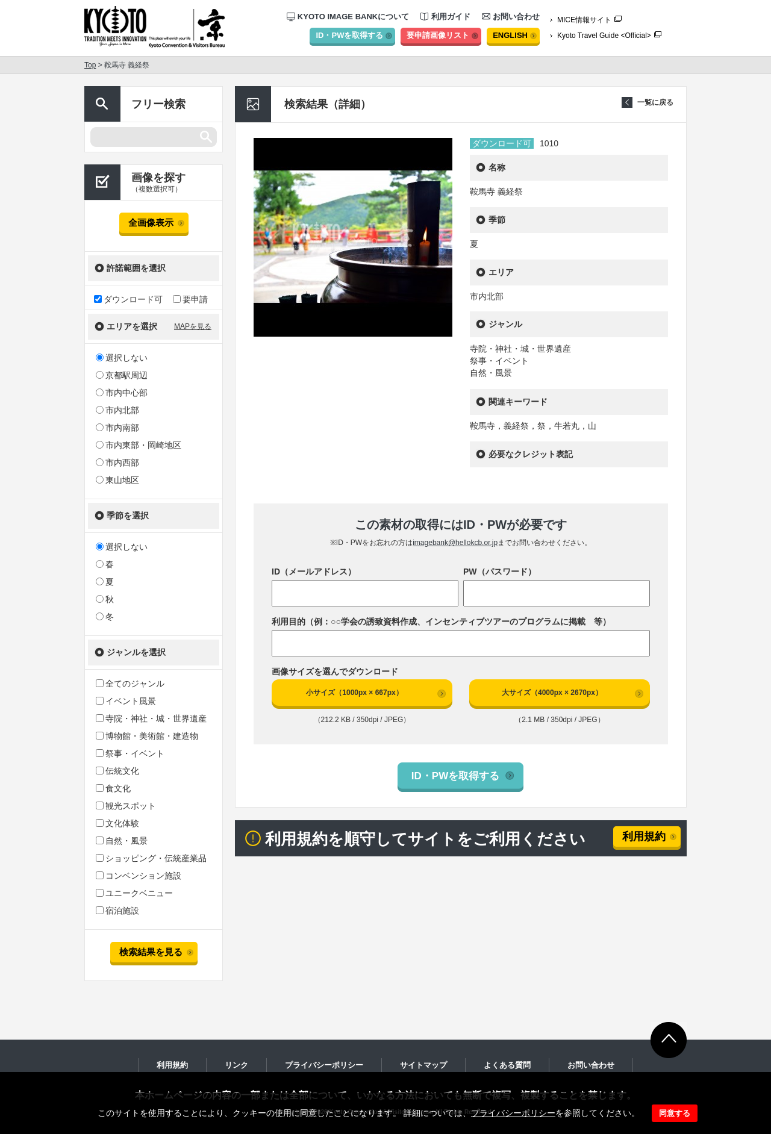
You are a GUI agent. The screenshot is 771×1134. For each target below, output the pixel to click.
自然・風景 (122, 841)
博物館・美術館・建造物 (147, 736)
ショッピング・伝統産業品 (151, 858)
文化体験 (117, 823)
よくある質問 (507, 1065)
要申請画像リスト (438, 35)
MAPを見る (192, 326)
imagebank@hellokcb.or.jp (455, 542)
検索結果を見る (151, 952)
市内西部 (117, 462)
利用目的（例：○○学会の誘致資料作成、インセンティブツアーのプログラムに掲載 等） (441, 621)
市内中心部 (122, 392)
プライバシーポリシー (513, 1113)
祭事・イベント (130, 753)
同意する (674, 1113)
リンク (236, 1065)
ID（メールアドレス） (314, 571)
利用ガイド (445, 16)
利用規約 (644, 836)
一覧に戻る (655, 102)
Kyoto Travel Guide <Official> (604, 35)
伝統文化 (117, 771)
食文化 (113, 788)
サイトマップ (423, 1065)
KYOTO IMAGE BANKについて (348, 16)
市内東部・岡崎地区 (138, 445)
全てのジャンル (130, 683)
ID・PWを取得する (349, 35)
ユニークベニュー (134, 893)
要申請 (190, 299)
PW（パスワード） (499, 571)
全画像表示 (150, 222)
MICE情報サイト (584, 20)
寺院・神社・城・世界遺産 (151, 718)
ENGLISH (510, 35)
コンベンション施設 (138, 875)
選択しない (122, 358)
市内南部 (117, 427)
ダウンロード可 (128, 299)
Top (90, 65)
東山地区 (117, 480)
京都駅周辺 (122, 375)
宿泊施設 (117, 910)
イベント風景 (126, 701)
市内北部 (117, 410)
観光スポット (126, 806)
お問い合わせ (511, 16)
